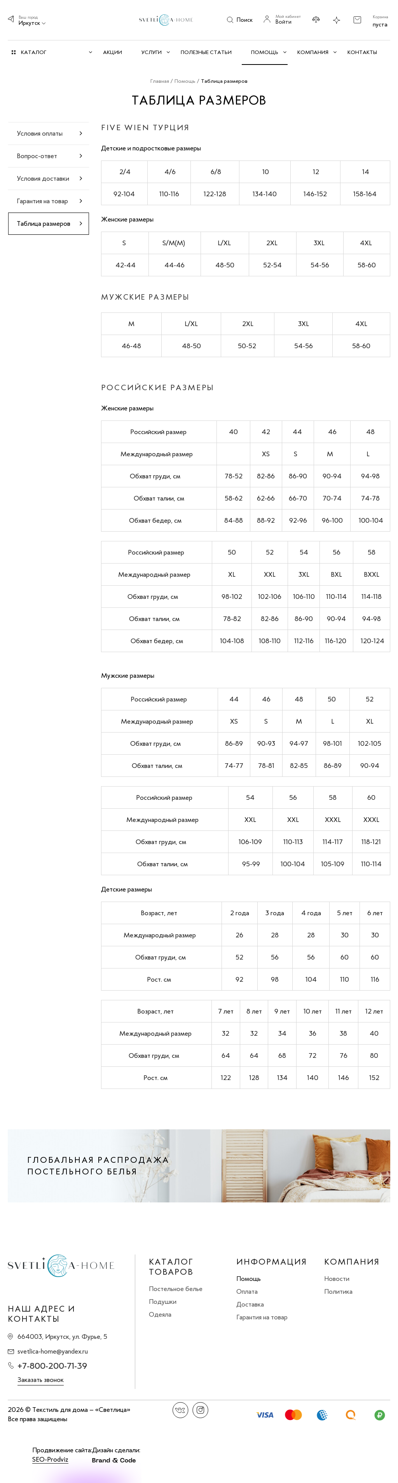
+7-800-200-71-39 (52, 1366)
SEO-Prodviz (50, 1459)
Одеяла (160, 1314)
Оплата (247, 1291)
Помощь (248, 1278)
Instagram (200, 1410)
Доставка (250, 1304)
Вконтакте (181, 1410)
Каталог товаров (171, 1267)
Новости (336, 1278)
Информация (271, 1262)
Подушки (162, 1301)
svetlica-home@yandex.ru (52, 1351)
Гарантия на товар (262, 1317)
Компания (352, 1262)
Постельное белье (175, 1289)
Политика (338, 1291)
